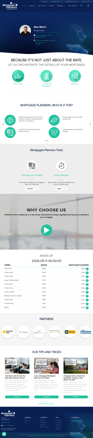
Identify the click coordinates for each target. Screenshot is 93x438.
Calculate (32, 188)
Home (24, 6)
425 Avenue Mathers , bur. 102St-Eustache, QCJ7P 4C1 (45, 42)
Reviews (51, 6)
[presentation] (3, 124)
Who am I (32, 6)
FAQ (81, 6)
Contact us (58, 429)
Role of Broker (72, 6)
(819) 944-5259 (40, 37)
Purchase (42, 420)
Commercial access (71, 1)
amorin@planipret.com (43, 35)
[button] (45, 141)
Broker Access (57, 1)
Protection (58, 424)
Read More (17, 397)
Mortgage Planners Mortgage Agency (47, 434)
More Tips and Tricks (46, 404)
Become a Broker (44, 427)
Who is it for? (42, 6)
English (44, 1)
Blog (26, 422)
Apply (61, 188)
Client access (86, 1)
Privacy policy (59, 420)
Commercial (43, 424)
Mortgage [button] (61, 6)
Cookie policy (59, 422)
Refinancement (43, 422)
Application (58, 427)
